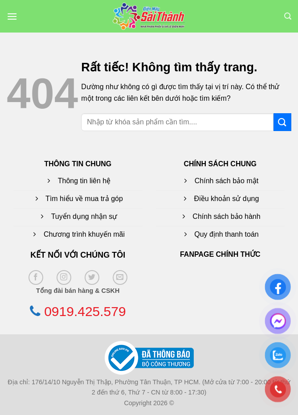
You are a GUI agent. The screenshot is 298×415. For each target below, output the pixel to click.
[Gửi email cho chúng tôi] (120, 277)
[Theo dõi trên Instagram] (64, 277)
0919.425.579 (85, 311)
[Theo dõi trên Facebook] (36, 277)
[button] (12, 16)
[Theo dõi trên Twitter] (92, 277)
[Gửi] (282, 122)
